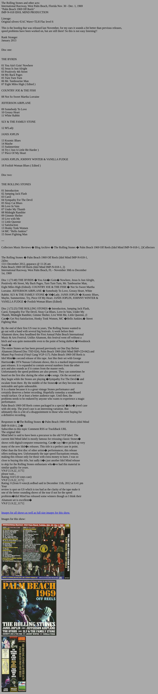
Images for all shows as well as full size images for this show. (35, 512)
